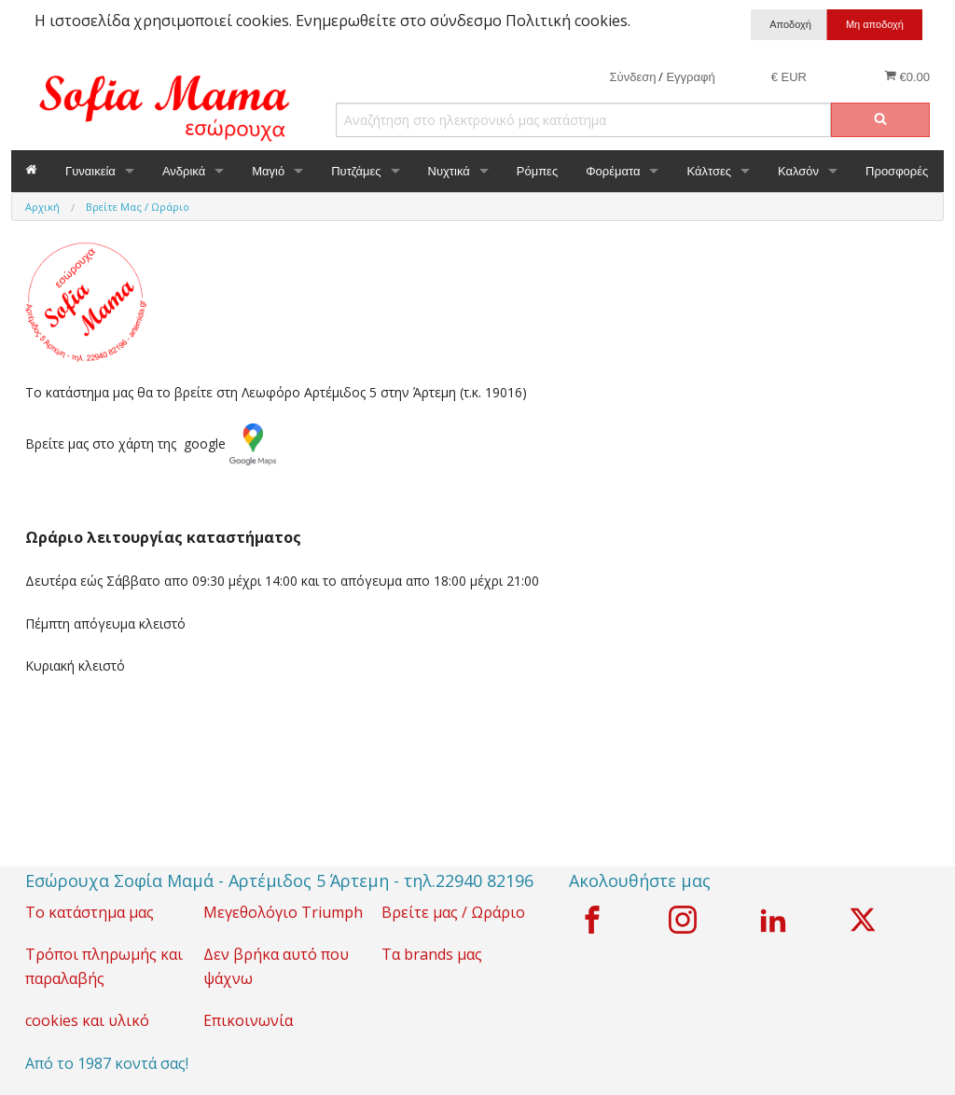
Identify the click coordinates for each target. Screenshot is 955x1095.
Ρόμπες (537, 171)
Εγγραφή (690, 77)
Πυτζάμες (356, 171)
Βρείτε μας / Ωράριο (453, 912)
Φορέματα (613, 171)
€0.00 (907, 76)
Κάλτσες (708, 171)
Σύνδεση (633, 77)
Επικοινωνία (248, 1020)
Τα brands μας (431, 954)
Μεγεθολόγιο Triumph (283, 912)
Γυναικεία (90, 171)
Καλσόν (798, 171)
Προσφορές (896, 171)
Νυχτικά (449, 171)
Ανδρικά (183, 171)
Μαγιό (268, 171)
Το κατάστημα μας (89, 912)
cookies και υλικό (87, 1020)
